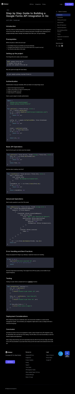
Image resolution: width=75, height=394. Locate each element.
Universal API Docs (30, 355)
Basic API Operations (61, 25)
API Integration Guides (30, 369)
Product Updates (29, 360)
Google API (48, 360)
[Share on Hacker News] (62, 46)
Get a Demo (69, 4)
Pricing (43, 4)
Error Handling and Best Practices (62, 31)
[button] (61, 4)
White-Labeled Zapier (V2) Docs (33, 372)
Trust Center (28, 367)
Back (7, 10)
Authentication (60, 22)
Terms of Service (50, 355)
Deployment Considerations (63, 36)
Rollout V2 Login (29, 377)
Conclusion (59, 39)
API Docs (32, 4)
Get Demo (10, 362)
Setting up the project (61, 19)
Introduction (59, 14)
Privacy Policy (49, 357)
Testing (58, 34)
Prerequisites (60, 17)
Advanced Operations (61, 27)
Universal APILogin (30, 374)
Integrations (38, 4)
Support (27, 364)
